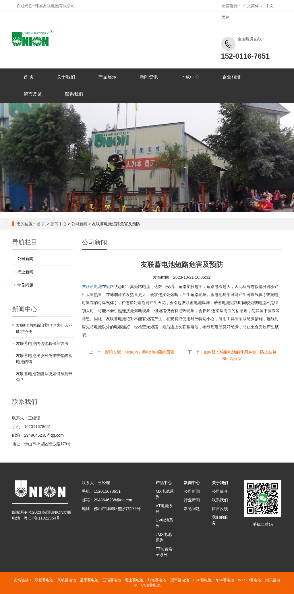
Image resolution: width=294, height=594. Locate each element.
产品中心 (164, 482)
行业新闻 (25, 272)
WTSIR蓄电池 (249, 580)
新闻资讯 (149, 77)
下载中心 (190, 77)
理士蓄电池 (134, 580)
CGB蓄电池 (150, 585)
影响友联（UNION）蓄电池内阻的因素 (139, 352)
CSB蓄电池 (202, 580)
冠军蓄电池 (179, 580)
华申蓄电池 (225, 580)
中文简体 (251, 5)
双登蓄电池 (44, 580)
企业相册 (231, 77)
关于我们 (66, 77)
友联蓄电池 (92, 286)
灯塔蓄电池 (157, 580)
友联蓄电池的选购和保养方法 (42, 343)
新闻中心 (59, 223)
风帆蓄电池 (66, 580)
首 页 (29, 77)
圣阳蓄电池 (89, 580)
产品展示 (107, 77)
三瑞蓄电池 (111, 580)
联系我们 (74, 94)
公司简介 (220, 491)
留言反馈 (33, 94)
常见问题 (25, 285)
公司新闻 (79, 223)
